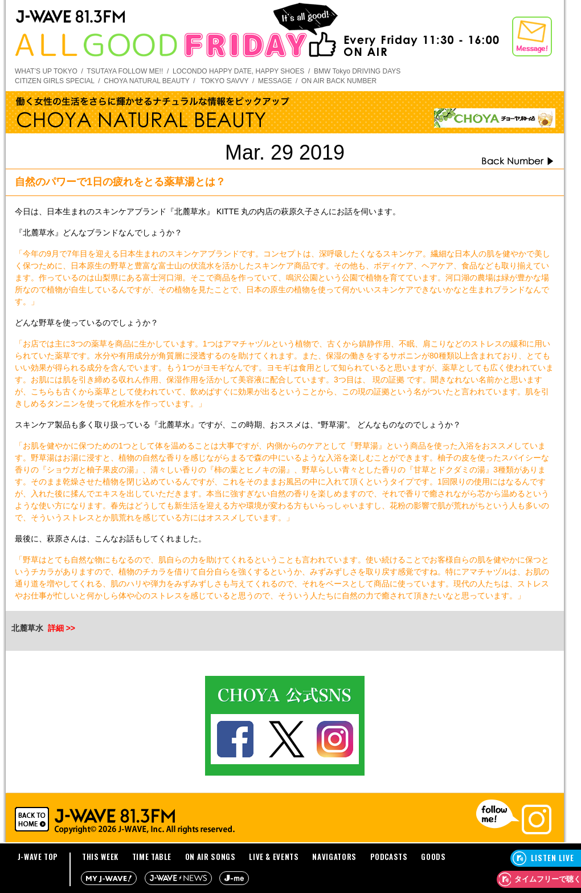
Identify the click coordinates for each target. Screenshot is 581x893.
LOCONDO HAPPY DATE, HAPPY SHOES (238, 71)
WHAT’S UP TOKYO (46, 71)
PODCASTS (389, 856)
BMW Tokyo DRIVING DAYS (357, 71)
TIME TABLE (152, 856)
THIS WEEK (100, 856)
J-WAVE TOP (38, 856)
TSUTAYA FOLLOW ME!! (125, 71)
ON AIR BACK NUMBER (339, 81)
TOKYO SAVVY (224, 81)
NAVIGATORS (334, 856)
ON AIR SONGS (210, 856)
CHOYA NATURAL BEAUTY (146, 81)
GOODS (433, 856)
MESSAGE (275, 81)
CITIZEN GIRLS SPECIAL (55, 81)
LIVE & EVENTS (273, 856)
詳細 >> (61, 628)
